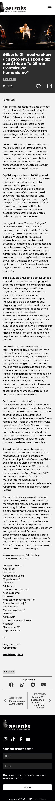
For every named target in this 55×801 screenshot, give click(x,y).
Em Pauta (9, 79)
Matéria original (13, 654)
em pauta (9, 671)
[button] (11, 684)
